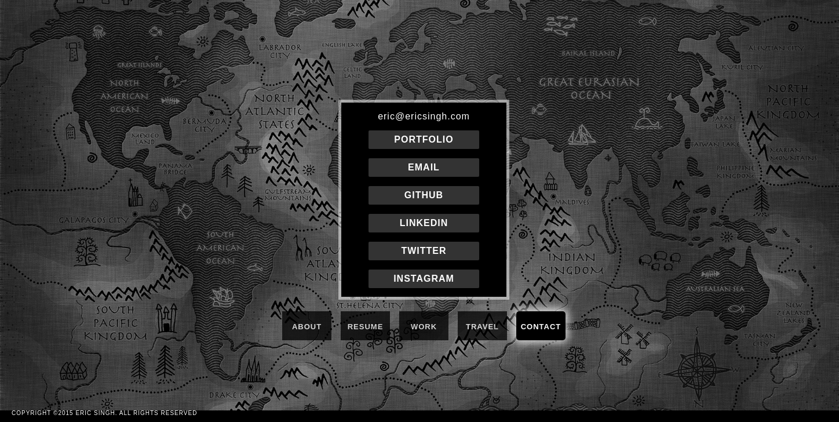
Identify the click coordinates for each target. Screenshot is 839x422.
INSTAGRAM (423, 278)
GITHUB (423, 195)
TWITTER (423, 251)
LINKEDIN (424, 223)
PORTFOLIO (423, 139)
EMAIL (424, 167)
